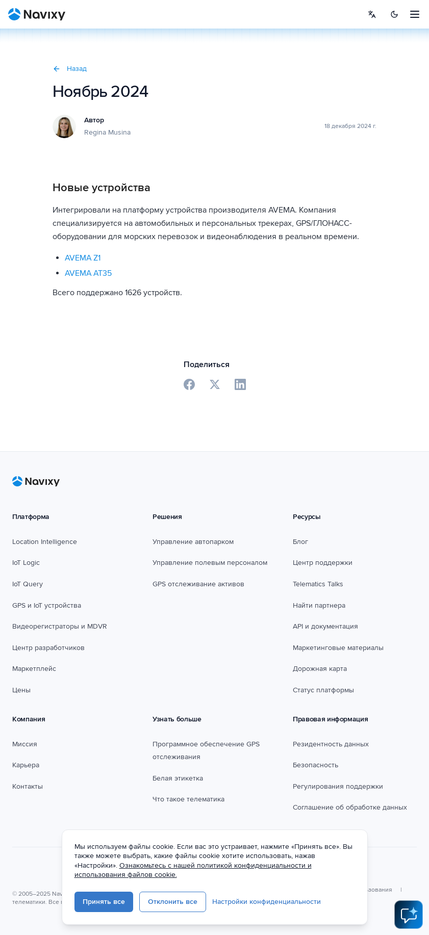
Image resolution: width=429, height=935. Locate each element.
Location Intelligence (44, 541)
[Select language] (372, 14)
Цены (21, 690)
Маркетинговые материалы (338, 647)
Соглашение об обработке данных (350, 807)
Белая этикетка (178, 778)
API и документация (325, 626)
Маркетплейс (34, 668)
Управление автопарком (193, 541)
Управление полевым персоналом (210, 562)
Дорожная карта (320, 668)
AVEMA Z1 (82, 258)
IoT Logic (26, 562)
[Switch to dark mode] (394, 14)
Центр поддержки (322, 562)
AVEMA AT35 (88, 273)
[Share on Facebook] (189, 384)
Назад (70, 68)
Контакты (27, 786)
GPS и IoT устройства (46, 605)
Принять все (126, 902)
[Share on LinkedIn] (240, 384)
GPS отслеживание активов (198, 584)
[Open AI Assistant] (408, 914)
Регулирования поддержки (338, 786)
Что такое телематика (188, 799)
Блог (300, 541)
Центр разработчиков (48, 647)
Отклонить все (195, 902)
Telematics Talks (318, 584)
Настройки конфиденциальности (289, 902)
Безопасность (315, 765)
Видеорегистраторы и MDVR (59, 626)
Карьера (25, 765)
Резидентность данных (331, 744)
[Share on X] (214, 384)
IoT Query (27, 584)
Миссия (24, 744)
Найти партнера (319, 605)
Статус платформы (323, 690)
